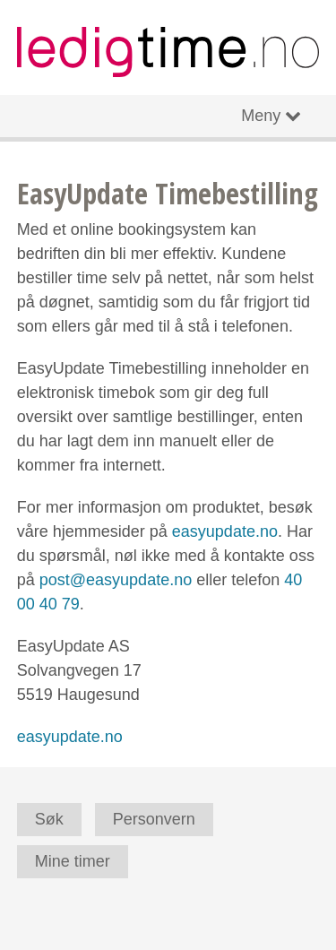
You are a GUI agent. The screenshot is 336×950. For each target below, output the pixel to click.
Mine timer (72, 861)
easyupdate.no (225, 531)
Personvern (154, 819)
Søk (49, 819)
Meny (260, 116)
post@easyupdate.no (115, 580)
